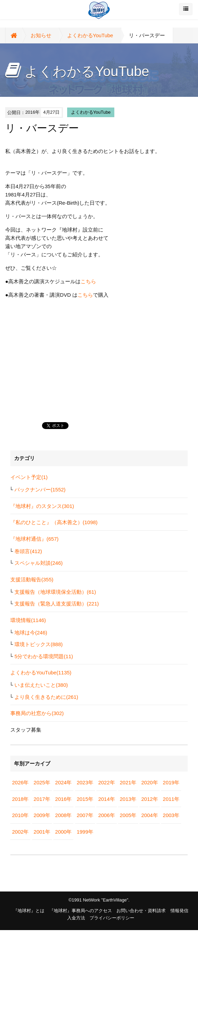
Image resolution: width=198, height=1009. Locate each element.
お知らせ (41, 35)
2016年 (63, 799)
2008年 (63, 815)
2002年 (20, 832)
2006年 (106, 815)
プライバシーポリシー (112, 917)
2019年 (171, 782)
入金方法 (76, 917)
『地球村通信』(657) (34, 539)
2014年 (106, 799)
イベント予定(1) (29, 477)
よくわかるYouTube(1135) (40, 672)
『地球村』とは (28, 910)
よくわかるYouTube (90, 35)
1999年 (85, 832)
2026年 (20, 782)
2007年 (85, 815)
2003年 (171, 815)
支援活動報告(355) (31, 579)
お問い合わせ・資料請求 (141, 910)
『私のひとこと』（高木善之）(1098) (53, 522)
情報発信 (179, 910)
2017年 (42, 799)
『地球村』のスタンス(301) (42, 506)
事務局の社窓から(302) (37, 713)
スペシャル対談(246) (38, 563)
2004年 (149, 815)
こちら (88, 281)
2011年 (171, 799)
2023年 (85, 782)
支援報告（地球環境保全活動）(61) (55, 592)
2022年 (106, 782)
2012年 (149, 799)
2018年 (20, 799)
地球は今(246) (30, 632)
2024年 (63, 782)
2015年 (85, 799)
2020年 (149, 782)
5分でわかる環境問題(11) (43, 656)
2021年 (128, 782)
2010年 (20, 815)
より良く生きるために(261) (46, 697)
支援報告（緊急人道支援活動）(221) (56, 604)
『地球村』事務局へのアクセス (80, 910)
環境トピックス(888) (38, 644)
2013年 (128, 799)
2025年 (42, 782)
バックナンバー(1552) (39, 489)
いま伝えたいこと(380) (41, 685)
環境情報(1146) (28, 620)
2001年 (42, 832)
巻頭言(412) (28, 551)
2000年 (63, 832)
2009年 (42, 815)
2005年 (128, 815)
